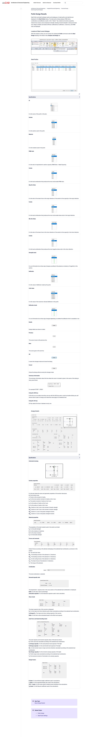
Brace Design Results (40, 703)
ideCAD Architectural (47, 2)
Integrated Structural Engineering (53, 8)
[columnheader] (54, 97)
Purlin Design (41, 713)
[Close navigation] (21, 9)
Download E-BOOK (56, 2)
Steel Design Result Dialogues (37, 9)
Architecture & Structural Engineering (20, 2)
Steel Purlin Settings (42, 715)
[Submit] (65, 3)
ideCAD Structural (37, 2)
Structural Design (64, 8)
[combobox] (73, 2)
